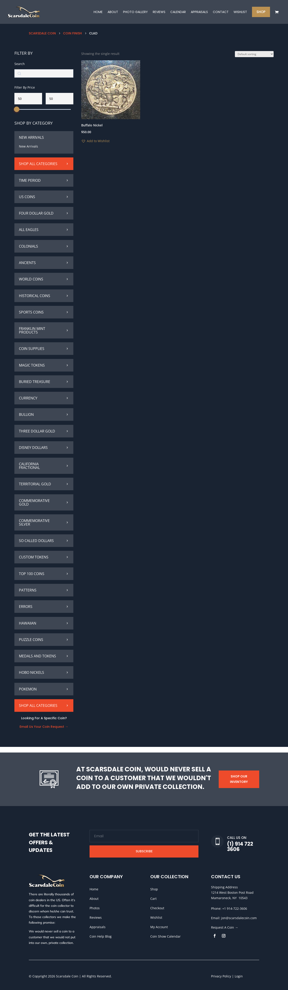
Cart (153, 898)
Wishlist (156, 917)
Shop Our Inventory (239, 779)
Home (94, 889)
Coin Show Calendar (165, 936)
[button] (95, 147)
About (94, 898)
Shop (154, 889)
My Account (159, 927)
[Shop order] (254, 60)
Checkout (157, 908)
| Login (237, 976)
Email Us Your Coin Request (42, 732)
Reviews (96, 917)
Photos (95, 908)
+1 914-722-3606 (234, 908)
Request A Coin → (224, 927)
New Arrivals (28, 152)
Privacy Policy (221, 976)
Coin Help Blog (101, 936)
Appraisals (98, 927)
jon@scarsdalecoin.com (239, 918)
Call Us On (236, 837)
